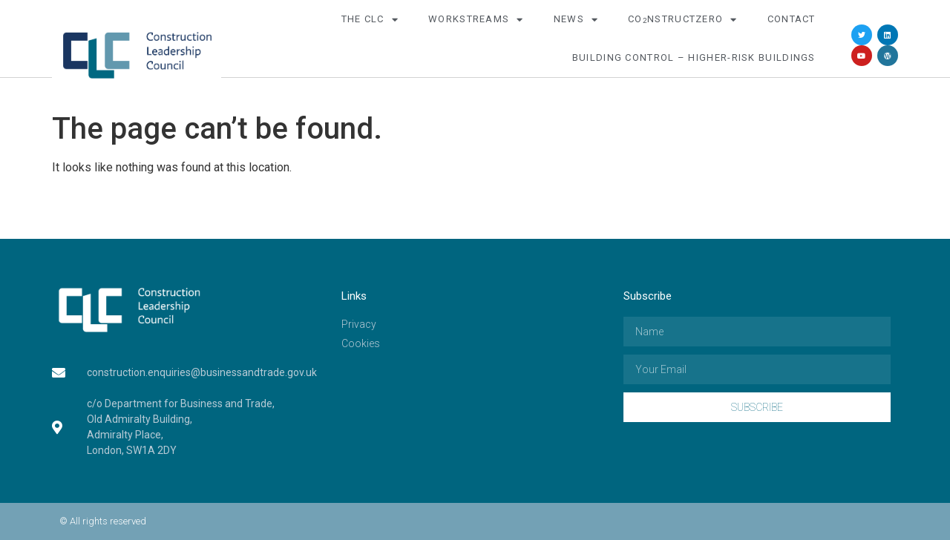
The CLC (370, 19)
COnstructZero (683, 19)
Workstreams (476, 19)
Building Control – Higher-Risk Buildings (694, 57)
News (576, 19)
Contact (791, 18)
